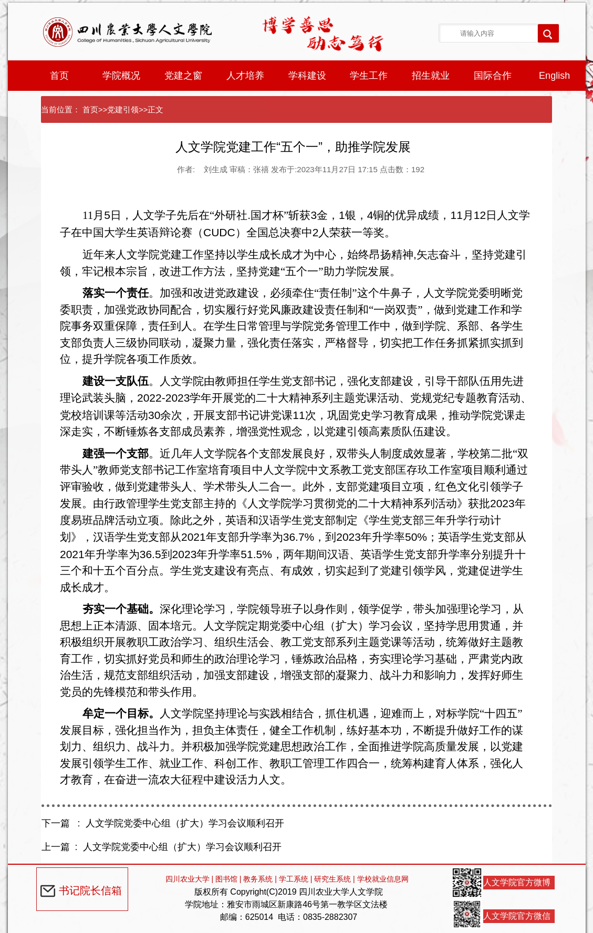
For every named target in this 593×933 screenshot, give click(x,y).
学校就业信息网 (383, 879)
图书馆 (226, 879)
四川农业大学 (187, 879)
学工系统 (293, 879)
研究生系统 (332, 879)
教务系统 (258, 879)
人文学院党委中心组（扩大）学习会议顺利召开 (185, 823)
